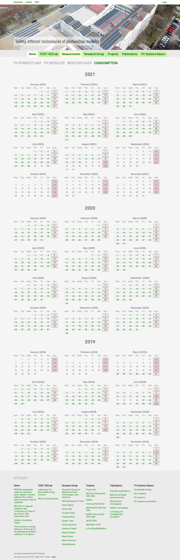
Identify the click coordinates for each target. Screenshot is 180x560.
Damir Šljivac (68, 505)
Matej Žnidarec (69, 532)
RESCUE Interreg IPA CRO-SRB (95, 494)
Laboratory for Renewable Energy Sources (46, 492)
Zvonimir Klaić (68, 513)
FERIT (37, 2)
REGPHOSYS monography (116, 502)
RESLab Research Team (73, 501)
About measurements (48, 498)
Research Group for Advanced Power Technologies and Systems (71, 493)
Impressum (18, 2)
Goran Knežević (69, 524)
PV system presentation (145, 501)
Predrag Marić (68, 517)
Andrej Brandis (68, 544)
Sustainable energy (142, 489)
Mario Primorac (69, 540)
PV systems (139, 497)
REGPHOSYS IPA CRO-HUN (96, 509)
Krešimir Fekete (69, 528)
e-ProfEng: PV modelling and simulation (116, 514)
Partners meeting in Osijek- (23, 521)
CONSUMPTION (106, 63)
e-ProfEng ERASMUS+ (96, 528)
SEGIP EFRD (91, 520)
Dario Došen (67, 536)
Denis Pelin (67, 509)
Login (164, 2)
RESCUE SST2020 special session (118, 496)
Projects (113, 54)
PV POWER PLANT (27, 63)
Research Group (94, 54)
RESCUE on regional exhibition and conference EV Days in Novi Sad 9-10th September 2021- (24, 511)
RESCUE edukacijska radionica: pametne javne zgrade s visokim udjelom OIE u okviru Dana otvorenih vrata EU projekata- (25, 495)
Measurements (71, 54)
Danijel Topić (68, 520)
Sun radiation (140, 493)
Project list (91, 489)
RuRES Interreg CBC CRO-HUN (95, 515)
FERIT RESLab (49, 54)
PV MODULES (54, 63)
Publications (129, 54)
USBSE (89, 500)
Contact (28, 2)
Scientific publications (120, 491)
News (32, 54)
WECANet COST (93, 524)
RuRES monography (119, 508)
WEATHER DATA (79, 63)
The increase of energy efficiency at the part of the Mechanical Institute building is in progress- (25, 530)
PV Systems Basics (153, 54)
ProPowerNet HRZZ (95, 504)
